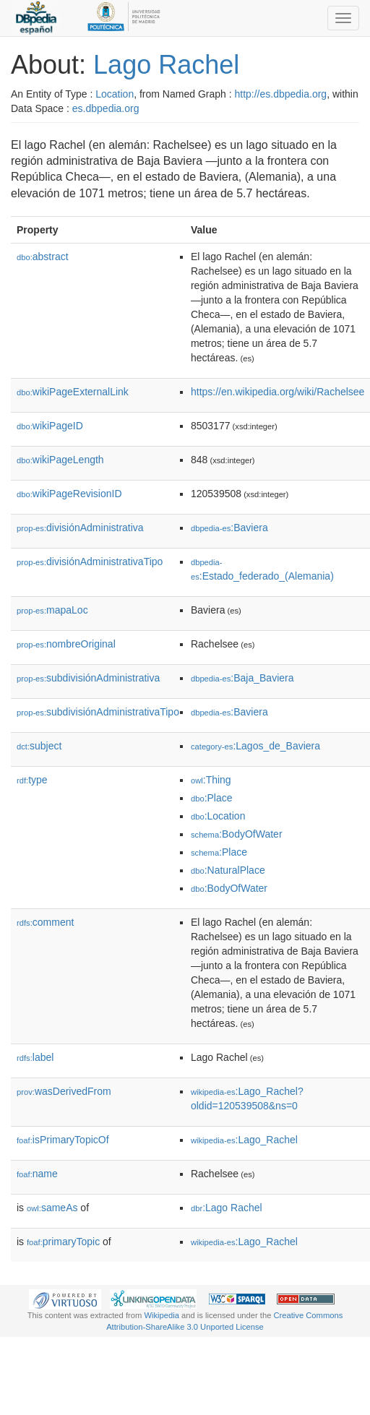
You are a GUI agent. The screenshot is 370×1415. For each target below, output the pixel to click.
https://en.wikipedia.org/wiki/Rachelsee (277, 391)
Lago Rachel (166, 64)
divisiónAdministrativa (80, 527)
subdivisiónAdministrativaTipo (98, 712)
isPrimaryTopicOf (63, 1139)
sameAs (52, 1207)
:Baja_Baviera (242, 678)
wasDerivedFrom (64, 1091)
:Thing (211, 780)
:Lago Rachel (226, 1207)
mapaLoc (52, 610)
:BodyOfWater (237, 834)
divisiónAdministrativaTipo (90, 561)
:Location (218, 816)
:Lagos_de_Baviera (255, 746)
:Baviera (229, 527)
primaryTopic (63, 1241)
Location (114, 94)
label (35, 1057)
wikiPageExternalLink (73, 391)
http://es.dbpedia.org (280, 94)
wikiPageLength (60, 459)
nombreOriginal (66, 644)
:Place (212, 798)
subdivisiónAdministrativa (88, 678)
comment (45, 922)
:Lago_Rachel (244, 1139)
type (32, 780)
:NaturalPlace (228, 870)
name (37, 1173)
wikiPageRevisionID (69, 493)
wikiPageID (50, 425)
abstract (43, 256)
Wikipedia (161, 1315)
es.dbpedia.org (105, 108)
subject (39, 746)
